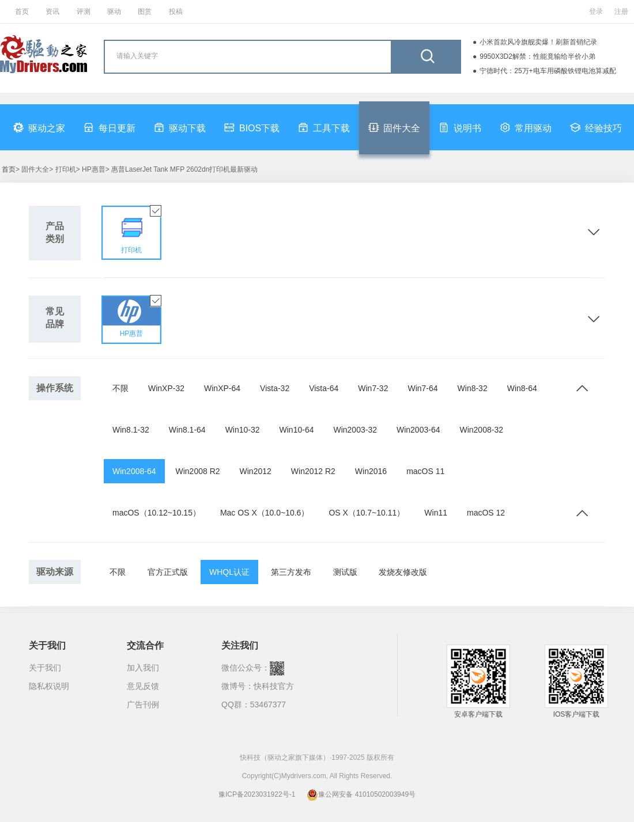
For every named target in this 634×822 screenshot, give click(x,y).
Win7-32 (373, 388)
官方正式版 (168, 572)
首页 (22, 11)
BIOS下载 (252, 127)
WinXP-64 (222, 388)
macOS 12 (486, 512)
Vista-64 (323, 388)
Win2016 (371, 471)
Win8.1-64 (187, 429)
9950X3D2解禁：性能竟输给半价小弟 (537, 56)
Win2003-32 (355, 429)
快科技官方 (274, 686)
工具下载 (324, 127)
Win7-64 (422, 388)
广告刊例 (143, 704)
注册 (621, 11)
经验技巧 (596, 127)
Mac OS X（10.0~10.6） (264, 512)
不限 (120, 388)
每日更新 (109, 127)
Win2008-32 (481, 429)
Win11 (435, 512)
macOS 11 (425, 471)
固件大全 (394, 127)
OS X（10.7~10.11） (367, 512)
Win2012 (255, 471)
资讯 (52, 11)
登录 (596, 11)
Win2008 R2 (198, 471)
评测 (83, 11)
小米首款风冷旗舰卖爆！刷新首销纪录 (538, 42)
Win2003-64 (418, 429)
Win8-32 (473, 388)
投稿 (176, 11)
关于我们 (45, 667)
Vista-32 (274, 388)
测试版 (345, 572)
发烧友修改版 (403, 572)
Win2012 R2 (313, 471)
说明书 (460, 127)
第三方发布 (291, 572)
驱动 (114, 11)
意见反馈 (143, 686)
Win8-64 (522, 388)
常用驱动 (526, 127)
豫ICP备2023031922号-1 (256, 794)
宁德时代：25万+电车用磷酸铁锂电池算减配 (548, 71)
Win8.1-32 (130, 429)
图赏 (145, 11)
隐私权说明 (49, 686)
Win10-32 (242, 429)
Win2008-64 (134, 471)
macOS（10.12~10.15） (156, 512)
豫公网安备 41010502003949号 (361, 794)
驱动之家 (39, 127)
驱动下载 (180, 127)
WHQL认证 (229, 572)
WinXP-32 (166, 388)
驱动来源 (54, 572)
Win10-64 (297, 429)
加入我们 (143, 667)
